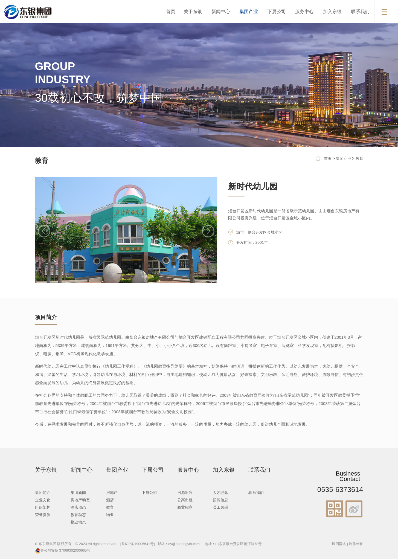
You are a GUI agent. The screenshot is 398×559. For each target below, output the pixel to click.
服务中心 (304, 11)
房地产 (112, 492)
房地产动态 (80, 500)
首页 (170, 11)
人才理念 (220, 492)
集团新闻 (78, 492)
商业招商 (185, 507)
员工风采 (220, 507)
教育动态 (78, 514)
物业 (110, 514)
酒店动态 (78, 507)
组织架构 (42, 507)
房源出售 (185, 492)
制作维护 (356, 544)
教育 (359, 158)
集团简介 (42, 492)
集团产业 (248, 11)
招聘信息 (220, 500)
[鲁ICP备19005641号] (137, 544)
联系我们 (360, 11)
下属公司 (276, 11)
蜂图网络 (339, 544)
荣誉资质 (42, 514)
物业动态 (78, 522)
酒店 (110, 500)
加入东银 (332, 11)
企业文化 (42, 500)
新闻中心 (220, 11)
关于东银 (193, 11)
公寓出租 (185, 500)
